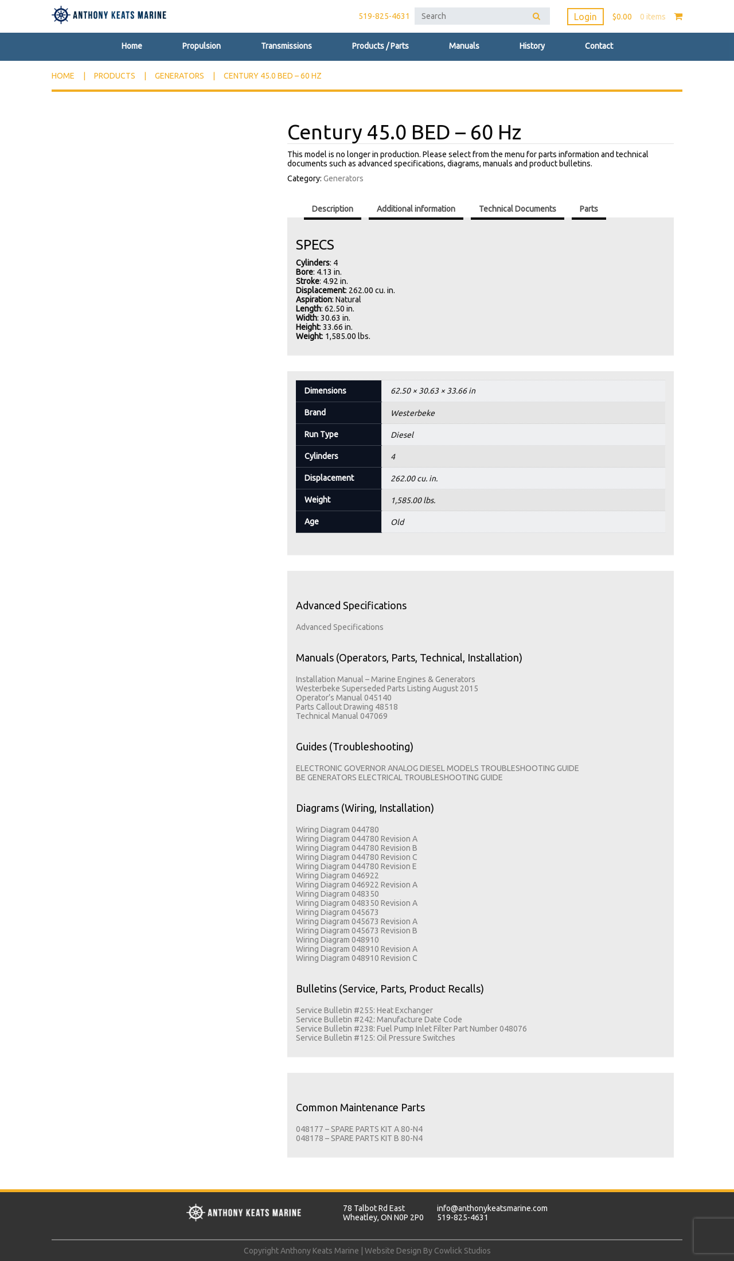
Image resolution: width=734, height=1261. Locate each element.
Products (114, 75)
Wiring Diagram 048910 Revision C (356, 958)
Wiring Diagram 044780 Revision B (356, 848)
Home (132, 45)
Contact (599, 45)
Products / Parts (380, 45)
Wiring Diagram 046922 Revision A (356, 884)
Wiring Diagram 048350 (337, 893)
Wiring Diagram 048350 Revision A (356, 903)
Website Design (393, 1250)
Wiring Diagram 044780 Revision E (356, 866)
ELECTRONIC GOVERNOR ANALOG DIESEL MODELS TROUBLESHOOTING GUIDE (437, 768)
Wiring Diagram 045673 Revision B (356, 930)
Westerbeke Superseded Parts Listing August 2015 (387, 688)
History (532, 45)
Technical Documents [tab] (517, 208)
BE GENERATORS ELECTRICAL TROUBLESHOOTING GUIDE (399, 777)
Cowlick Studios (462, 1250)
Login (585, 16)
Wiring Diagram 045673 (337, 912)
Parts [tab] (589, 208)
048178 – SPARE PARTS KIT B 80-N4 (359, 1138)
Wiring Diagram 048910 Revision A (356, 948)
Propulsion (201, 45)
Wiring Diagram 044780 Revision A (356, 838)
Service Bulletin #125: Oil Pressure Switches (375, 1037)
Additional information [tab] (416, 208)
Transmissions (286, 45)
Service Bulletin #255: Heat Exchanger (364, 1010)
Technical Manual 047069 (342, 716)
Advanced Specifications (340, 627)
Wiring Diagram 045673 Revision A (356, 921)
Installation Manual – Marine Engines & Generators (385, 679)
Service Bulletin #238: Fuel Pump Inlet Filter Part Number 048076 (411, 1028)
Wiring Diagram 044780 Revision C (356, 857)
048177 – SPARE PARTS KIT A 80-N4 (359, 1129)
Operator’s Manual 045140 (344, 697)
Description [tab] (332, 208)
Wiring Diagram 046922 (337, 875)
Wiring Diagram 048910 (337, 939)
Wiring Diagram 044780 (337, 829)
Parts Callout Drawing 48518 (347, 706)
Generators (179, 75)
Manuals (464, 45)
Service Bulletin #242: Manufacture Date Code (379, 1019)
